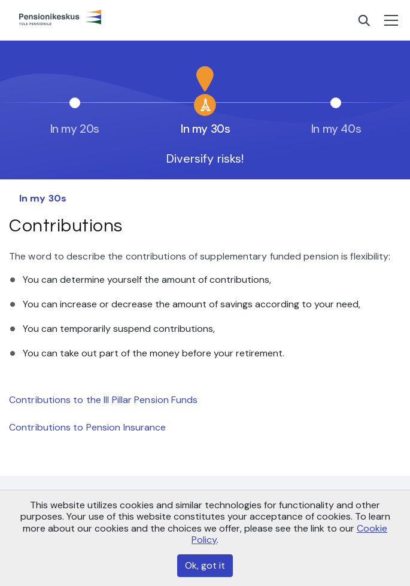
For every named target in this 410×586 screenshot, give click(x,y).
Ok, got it (205, 565)
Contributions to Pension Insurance (87, 427)
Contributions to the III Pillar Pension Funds (103, 399)
